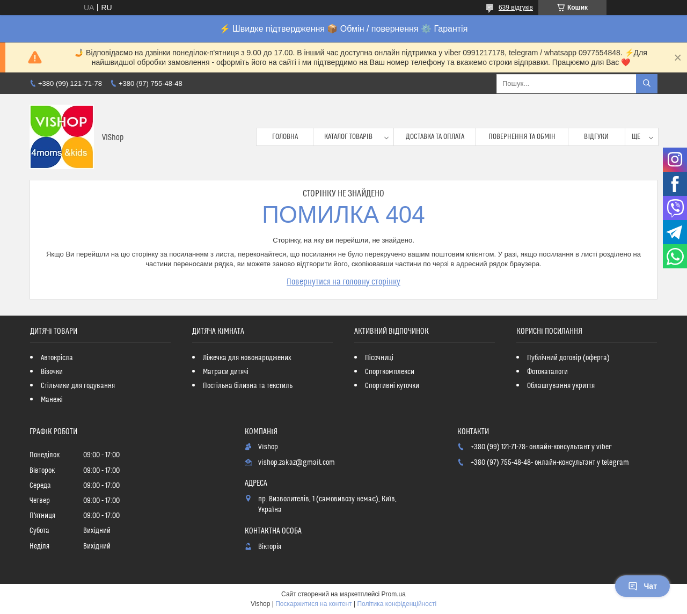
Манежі (52, 400)
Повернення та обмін (522, 137)
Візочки (52, 372)
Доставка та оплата (435, 137)
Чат (642, 586)
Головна (285, 137)
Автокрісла (57, 358)
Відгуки (596, 137)
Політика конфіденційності (396, 604)
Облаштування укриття (561, 386)
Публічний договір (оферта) (568, 358)
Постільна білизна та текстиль (248, 386)
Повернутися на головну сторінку (343, 282)
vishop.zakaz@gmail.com (296, 462)
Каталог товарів (348, 137)
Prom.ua (394, 594)
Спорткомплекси (389, 372)
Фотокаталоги (547, 372)
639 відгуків (516, 7)
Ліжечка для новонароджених (247, 358)
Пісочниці (379, 358)
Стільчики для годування (78, 386)
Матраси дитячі (226, 372)
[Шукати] (646, 83)
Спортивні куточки (392, 386)
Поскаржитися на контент (313, 604)
